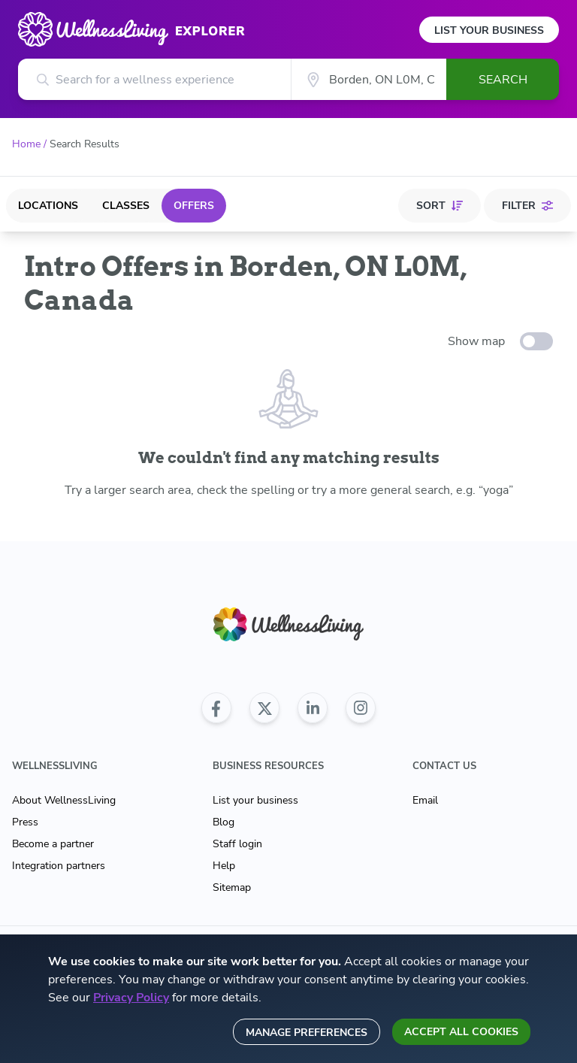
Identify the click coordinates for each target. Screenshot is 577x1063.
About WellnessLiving (64, 800)
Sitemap (232, 887)
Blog (223, 822)
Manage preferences (306, 1032)
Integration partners (58, 866)
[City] (368, 79)
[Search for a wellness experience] (154, 79)
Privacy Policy (131, 997)
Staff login (237, 844)
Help (224, 866)
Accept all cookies (461, 1032)
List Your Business (489, 30)
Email (425, 800)
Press (25, 822)
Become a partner (53, 844)
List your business (255, 800)
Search (503, 79)
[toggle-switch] (536, 341)
